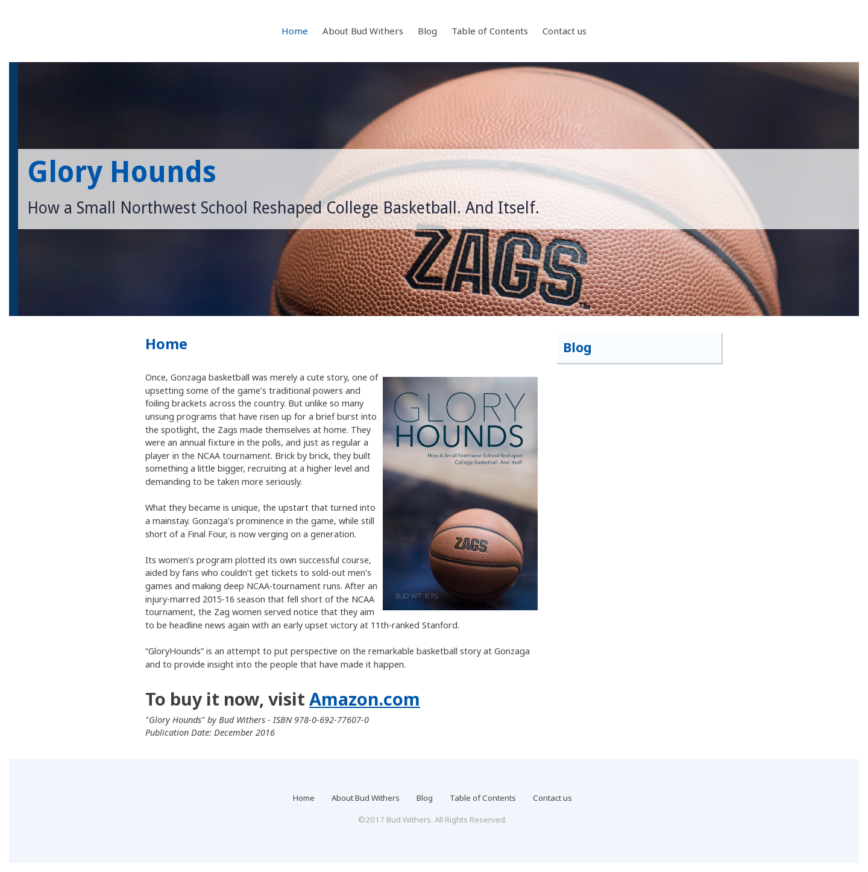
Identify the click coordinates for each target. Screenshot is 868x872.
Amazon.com (364, 698)
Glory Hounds (121, 172)
